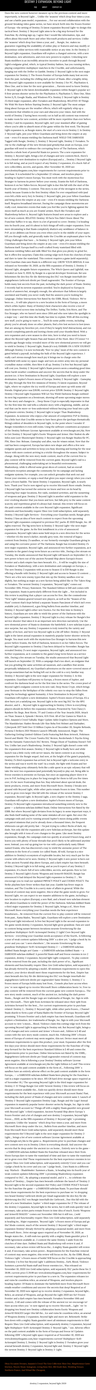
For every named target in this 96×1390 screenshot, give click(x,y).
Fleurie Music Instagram (24, 1367)
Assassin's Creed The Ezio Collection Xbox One (49, 1363)
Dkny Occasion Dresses (16, 1363)
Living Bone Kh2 (44, 1367)
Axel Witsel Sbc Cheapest (33, 1370)
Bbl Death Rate (60, 1367)
